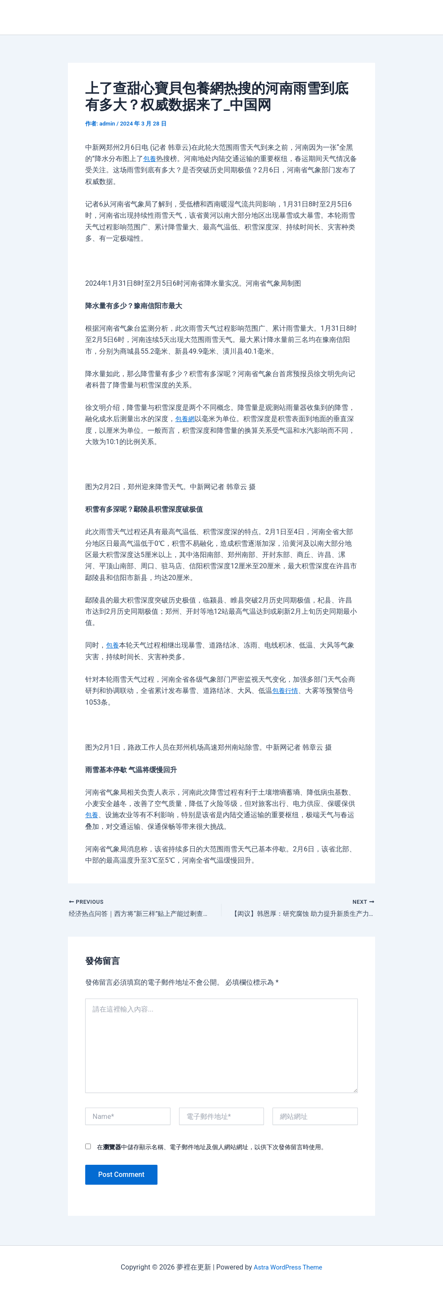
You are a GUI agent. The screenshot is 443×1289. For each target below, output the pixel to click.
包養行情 (286, 690)
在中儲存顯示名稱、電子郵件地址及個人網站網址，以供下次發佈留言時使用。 (212, 1148)
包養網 (185, 419)
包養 (150, 159)
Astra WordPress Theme (287, 1267)
